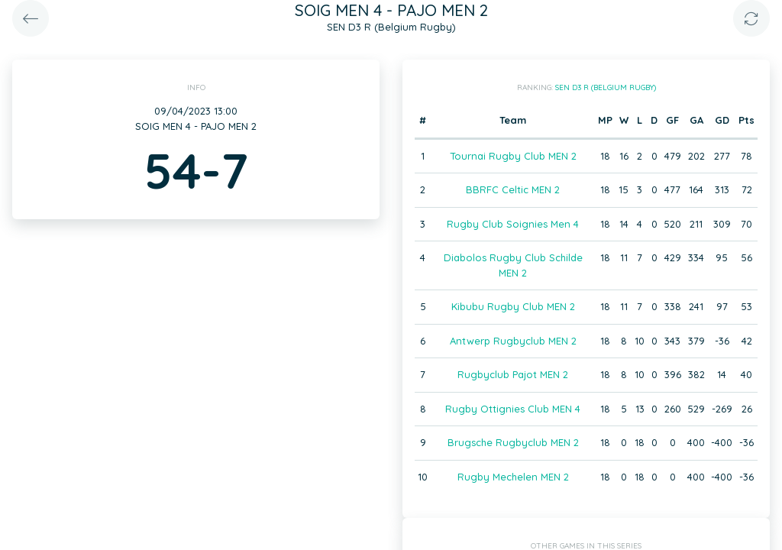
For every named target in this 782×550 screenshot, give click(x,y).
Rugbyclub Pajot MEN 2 (512, 374)
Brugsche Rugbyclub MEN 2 (513, 442)
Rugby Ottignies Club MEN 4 (512, 409)
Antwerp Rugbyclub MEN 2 (513, 341)
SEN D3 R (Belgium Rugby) (605, 87)
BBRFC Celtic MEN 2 (513, 189)
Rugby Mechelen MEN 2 (513, 477)
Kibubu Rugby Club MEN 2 (513, 306)
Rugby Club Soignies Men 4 (513, 224)
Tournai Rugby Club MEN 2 (513, 156)
